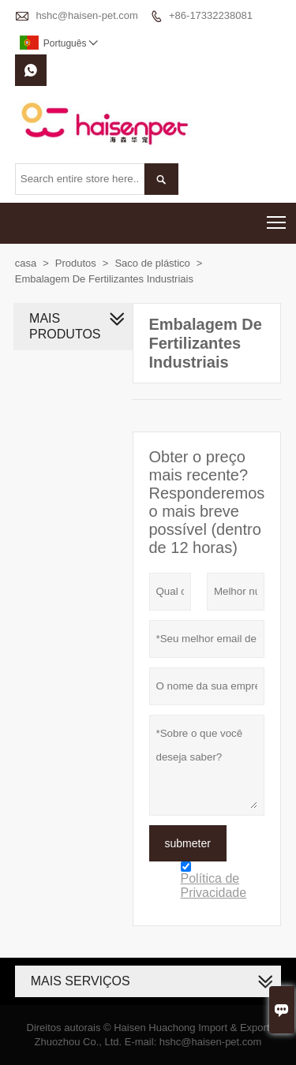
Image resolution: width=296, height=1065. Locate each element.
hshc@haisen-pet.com (87, 15)
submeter (188, 843)
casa (25, 263)
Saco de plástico (151, 263)
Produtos (75, 263)
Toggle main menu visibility (277, 217)
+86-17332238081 (211, 15)
